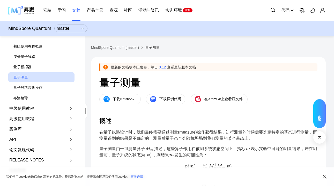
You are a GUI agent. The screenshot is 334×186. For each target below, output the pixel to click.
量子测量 (20, 77)
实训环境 (173, 10)
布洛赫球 (20, 98)
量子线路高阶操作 (27, 88)
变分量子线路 (24, 57)
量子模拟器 (22, 67)
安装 (47, 10)
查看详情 (137, 177)
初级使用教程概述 (27, 46)
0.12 (162, 67)
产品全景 (95, 10)
